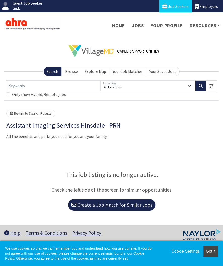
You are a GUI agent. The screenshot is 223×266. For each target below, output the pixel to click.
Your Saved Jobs (162, 71)
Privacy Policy (86, 233)
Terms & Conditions (46, 233)
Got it (210, 251)
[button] (211, 85)
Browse (71, 71)
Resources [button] (203, 26)
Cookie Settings (185, 251)
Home (118, 26)
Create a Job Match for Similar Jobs (111, 205)
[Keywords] (53, 85)
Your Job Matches (128, 71)
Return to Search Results (31, 113)
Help (12, 233)
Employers (206, 6)
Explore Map (95, 71)
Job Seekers (175, 6)
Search (52, 71)
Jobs (138, 26)
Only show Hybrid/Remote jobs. (39, 94)
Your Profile (167, 26)
